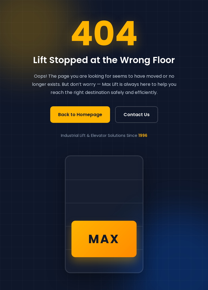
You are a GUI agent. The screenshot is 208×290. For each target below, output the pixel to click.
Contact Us (137, 114)
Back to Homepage (80, 114)
